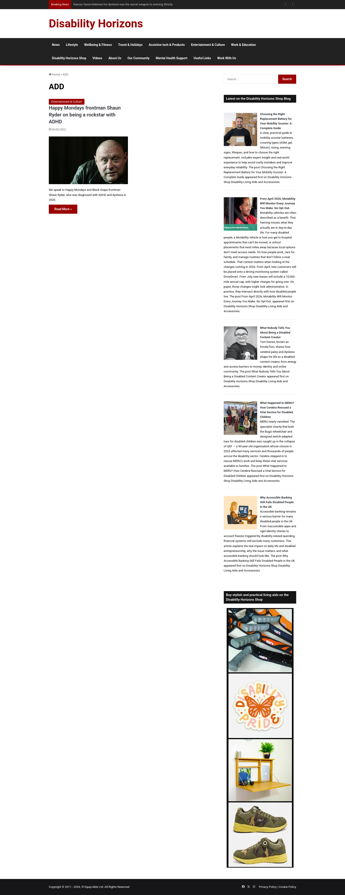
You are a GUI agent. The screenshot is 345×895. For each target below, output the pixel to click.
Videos (97, 58)
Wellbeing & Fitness (98, 45)
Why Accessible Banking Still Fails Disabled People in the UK (277, 502)
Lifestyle (72, 45)
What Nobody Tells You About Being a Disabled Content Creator (275, 332)
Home (54, 74)
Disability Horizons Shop (69, 58)
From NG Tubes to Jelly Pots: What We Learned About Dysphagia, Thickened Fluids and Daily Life (132, 4)
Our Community (138, 58)
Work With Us (226, 58)
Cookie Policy (287, 887)
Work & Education (243, 45)
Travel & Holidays (130, 45)
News (56, 45)
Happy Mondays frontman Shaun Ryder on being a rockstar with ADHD (85, 114)
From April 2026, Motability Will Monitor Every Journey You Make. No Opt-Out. (278, 203)
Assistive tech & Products (167, 45)
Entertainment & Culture (208, 45)
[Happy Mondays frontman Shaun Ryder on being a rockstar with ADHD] (88, 160)
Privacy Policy (268, 887)
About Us (114, 58)
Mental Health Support (171, 58)
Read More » (63, 209)
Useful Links (202, 58)
